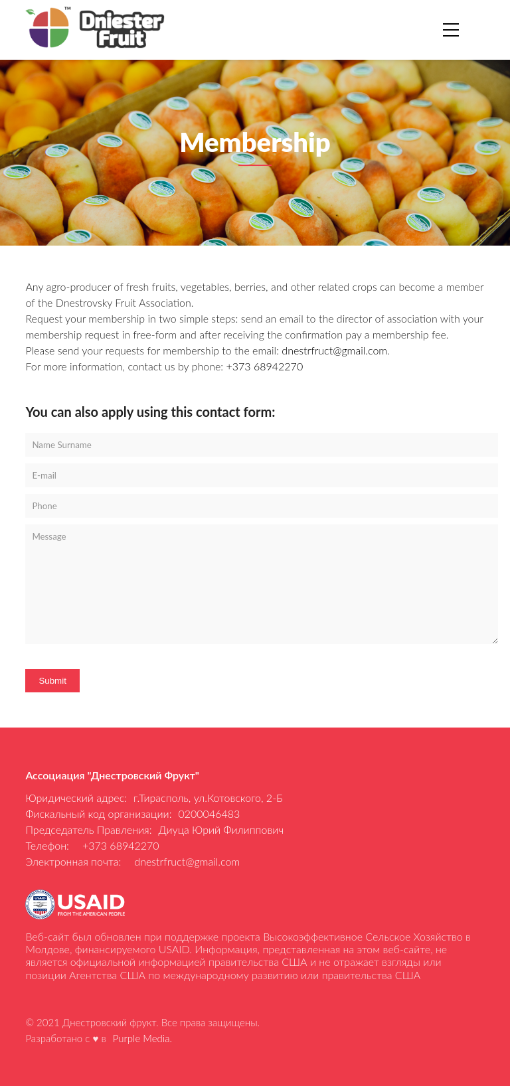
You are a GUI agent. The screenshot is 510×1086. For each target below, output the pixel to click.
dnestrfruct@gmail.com (334, 350)
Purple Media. (142, 1038)
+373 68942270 (264, 366)
